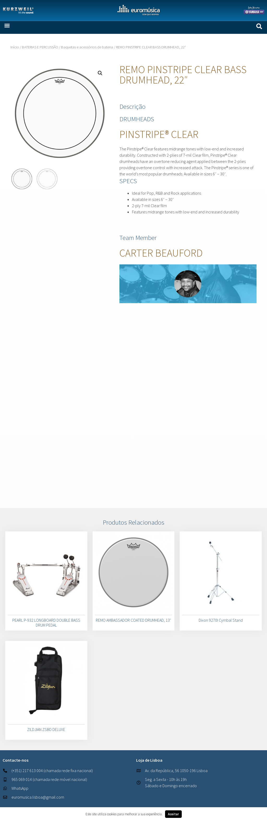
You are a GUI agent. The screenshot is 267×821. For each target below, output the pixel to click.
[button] (7, 25)
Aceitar (173, 814)
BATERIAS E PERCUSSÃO (40, 47)
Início (14, 47)
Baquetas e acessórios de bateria (87, 47)
